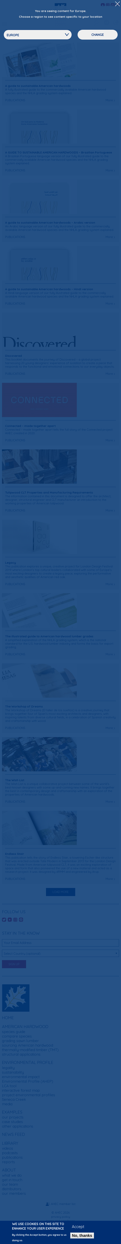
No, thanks (82, 1237)
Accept (78, 1228)
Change (97, 35)
